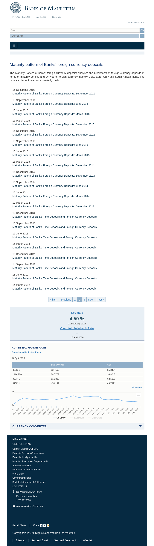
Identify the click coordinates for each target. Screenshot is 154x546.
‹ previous (65, 299)
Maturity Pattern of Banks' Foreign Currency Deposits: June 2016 (50, 103)
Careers (41, 17)
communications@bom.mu (29, 506)
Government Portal (22, 478)
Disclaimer (21, 438)
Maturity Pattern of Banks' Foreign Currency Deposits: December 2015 (53, 124)
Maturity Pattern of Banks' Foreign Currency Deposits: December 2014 (53, 165)
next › (91, 299)
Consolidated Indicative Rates (26, 352)
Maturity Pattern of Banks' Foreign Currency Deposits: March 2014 (51, 196)
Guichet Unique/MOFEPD (25, 449)
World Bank (18, 473)
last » (101, 299)
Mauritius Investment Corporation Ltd (31, 461)
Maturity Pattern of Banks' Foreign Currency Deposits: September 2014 (54, 175)
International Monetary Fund (27, 469)
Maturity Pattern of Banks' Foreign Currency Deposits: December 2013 (53, 206)
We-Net (87, 540)
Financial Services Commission (28, 453)
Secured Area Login (65, 540)
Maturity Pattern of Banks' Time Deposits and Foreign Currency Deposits (55, 216)
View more (137, 387)
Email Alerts (19, 525)
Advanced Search (135, 22)
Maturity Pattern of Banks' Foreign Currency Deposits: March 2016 (51, 114)
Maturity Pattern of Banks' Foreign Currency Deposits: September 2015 (54, 134)
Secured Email (39, 540)
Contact (57, 17)
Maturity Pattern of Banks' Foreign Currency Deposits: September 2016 (54, 93)
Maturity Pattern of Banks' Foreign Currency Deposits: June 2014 (50, 185)
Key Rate (77, 312)
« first (53, 299)
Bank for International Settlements (29, 482)
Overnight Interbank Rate (77, 328)
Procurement (21, 17)
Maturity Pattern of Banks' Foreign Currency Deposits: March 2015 (51, 155)
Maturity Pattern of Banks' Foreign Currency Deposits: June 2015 (50, 144)
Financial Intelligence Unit (25, 457)
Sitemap (21, 540)
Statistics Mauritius (22, 465)
